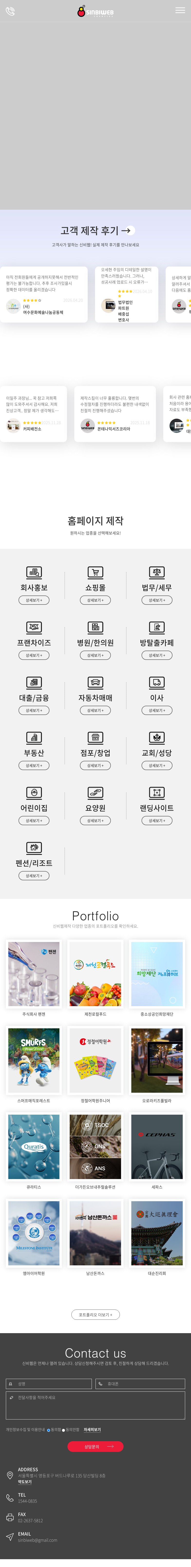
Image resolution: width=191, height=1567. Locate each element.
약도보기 (25, 1489)
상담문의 (10, 11)
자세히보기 (92, 1437)
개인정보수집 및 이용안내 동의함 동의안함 (42, 1437)
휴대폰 (113, 1390)
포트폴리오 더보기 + (95, 1320)
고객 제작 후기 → (95, 230)
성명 (21, 1390)
